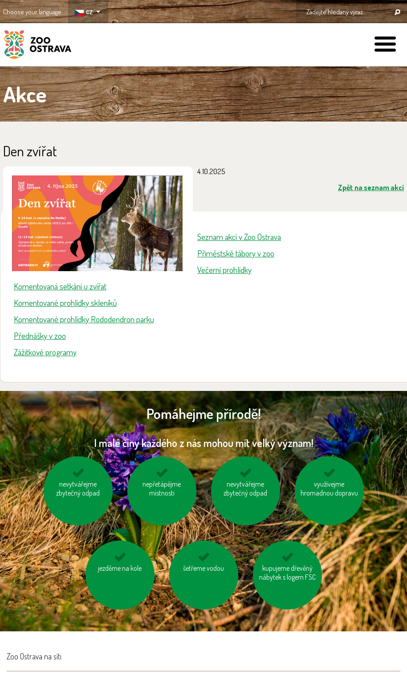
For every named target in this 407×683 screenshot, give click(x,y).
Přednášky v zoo (40, 335)
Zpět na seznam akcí (371, 187)
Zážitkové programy (45, 352)
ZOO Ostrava (37, 45)
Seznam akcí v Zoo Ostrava (239, 236)
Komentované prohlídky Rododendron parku (84, 319)
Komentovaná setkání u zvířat (60, 286)
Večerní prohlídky (224, 269)
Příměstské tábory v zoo (235, 253)
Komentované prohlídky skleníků (65, 302)
